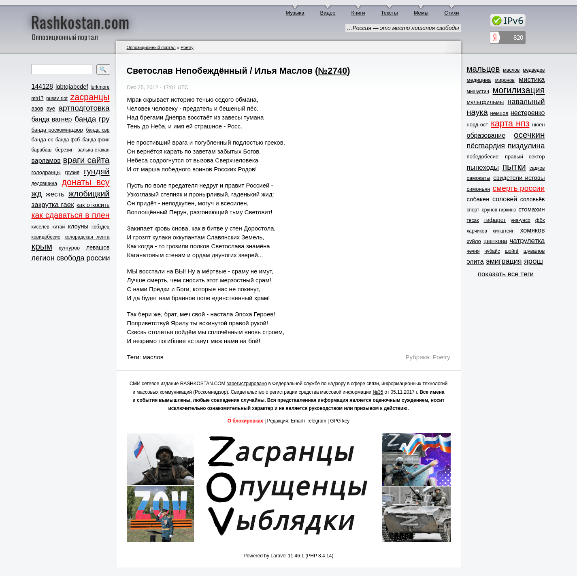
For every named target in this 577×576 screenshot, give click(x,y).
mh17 (38, 98)
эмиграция (504, 261)
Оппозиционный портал (151, 47)
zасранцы (89, 97)
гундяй (97, 171)
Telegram (316, 421)
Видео (328, 13)
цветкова (495, 241)
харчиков (477, 231)
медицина (479, 80)
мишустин (478, 91)
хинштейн (504, 231)
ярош (533, 261)
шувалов (534, 251)
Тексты (389, 13)
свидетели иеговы (519, 177)
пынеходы (483, 167)
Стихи (451, 13)
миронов (505, 80)
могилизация (519, 90)
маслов (153, 357)
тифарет (494, 220)
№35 (378, 392)
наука (477, 112)
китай (59, 227)
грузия (72, 172)
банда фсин (96, 140)
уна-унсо (520, 220)
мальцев (483, 68)
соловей (504, 199)
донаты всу (86, 182)
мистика (532, 79)
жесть (55, 194)
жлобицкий (89, 193)
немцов (499, 113)
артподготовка (83, 108)
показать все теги (506, 274)
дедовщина (44, 183)
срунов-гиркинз (499, 210)
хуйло (474, 241)
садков (537, 168)
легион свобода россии (71, 258)
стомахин (531, 209)
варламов (46, 160)
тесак (473, 220)
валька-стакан (93, 150)
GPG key (339, 421)
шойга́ (512, 251)
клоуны (78, 226)
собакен (478, 199)
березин (64, 150)
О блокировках (245, 421)
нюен (538, 125)
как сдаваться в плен (71, 215)
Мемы (421, 13)
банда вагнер (52, 119)
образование (486, 135)
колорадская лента (86, 237)
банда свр (97, 130)
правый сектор (525, 157)
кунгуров (69, 248)
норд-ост (477, 125)
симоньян (478, 189)
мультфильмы (485, 102)
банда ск (42, 140)
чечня (473, 251)
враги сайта (86, 159)
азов (37, 108)
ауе (50, 108)
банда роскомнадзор (57, 130)
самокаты (478, 178)
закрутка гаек (53, 205)
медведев (534, 70)
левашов (97, 247)
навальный (526, 102)
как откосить (93, 205)
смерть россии (519, 188)
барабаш (42, 150)
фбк (540, 220)
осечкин (529, 134)
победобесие (483, 157)
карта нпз (510, 123)
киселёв (40, 227)
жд (37, 193)
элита (475, 261)
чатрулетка (527, 241)
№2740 (332, 71)
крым (42, 247)
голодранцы (46, 172)
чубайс (492, 251)
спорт (473, 210)
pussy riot (56, 98)
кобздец (100, 227)
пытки (514, 167)
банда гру (92, 119)
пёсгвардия (486, 146)
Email (297, 421)
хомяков (532, 230)
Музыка (295, 13)
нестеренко (528, 112)
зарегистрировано (247, 383)
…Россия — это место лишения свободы (403, 28)
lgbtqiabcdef (71, 86)
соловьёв (532, 199)
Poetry (187, 47)
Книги (358, 13)
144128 (42, 86)
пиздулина (526, 145)
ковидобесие (46, 237)
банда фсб (67, 140)
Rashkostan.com (80, 21)
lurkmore (100, 87)
